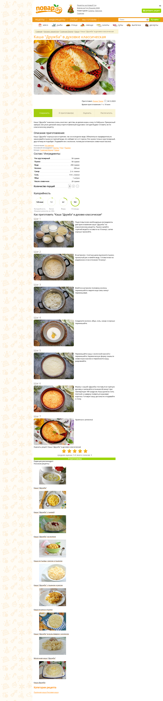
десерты (154, 25)
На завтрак (49, 145)
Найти (154, 19)
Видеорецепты (57, 19)
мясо (45, 25)
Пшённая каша (40, 692)
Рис (61, 148)
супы (120, 25)
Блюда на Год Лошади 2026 (88, 8)
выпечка (136, 25)
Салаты (91, 10)
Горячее (80, 13)
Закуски (98, 10)
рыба (59, 25)
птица (74, 25)
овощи (89, 25)
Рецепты (40, 19)
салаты (105, 25)
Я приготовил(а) (66, 113)
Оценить (87, 113)
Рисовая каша (53, 692)
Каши (56, 150)
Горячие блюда (46, 150)
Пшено (68, 148)
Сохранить (44, 113)
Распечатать (106, 113)
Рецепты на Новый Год (86, 5)
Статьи (73, 19)
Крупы (56, 148)
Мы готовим (89, 19)
